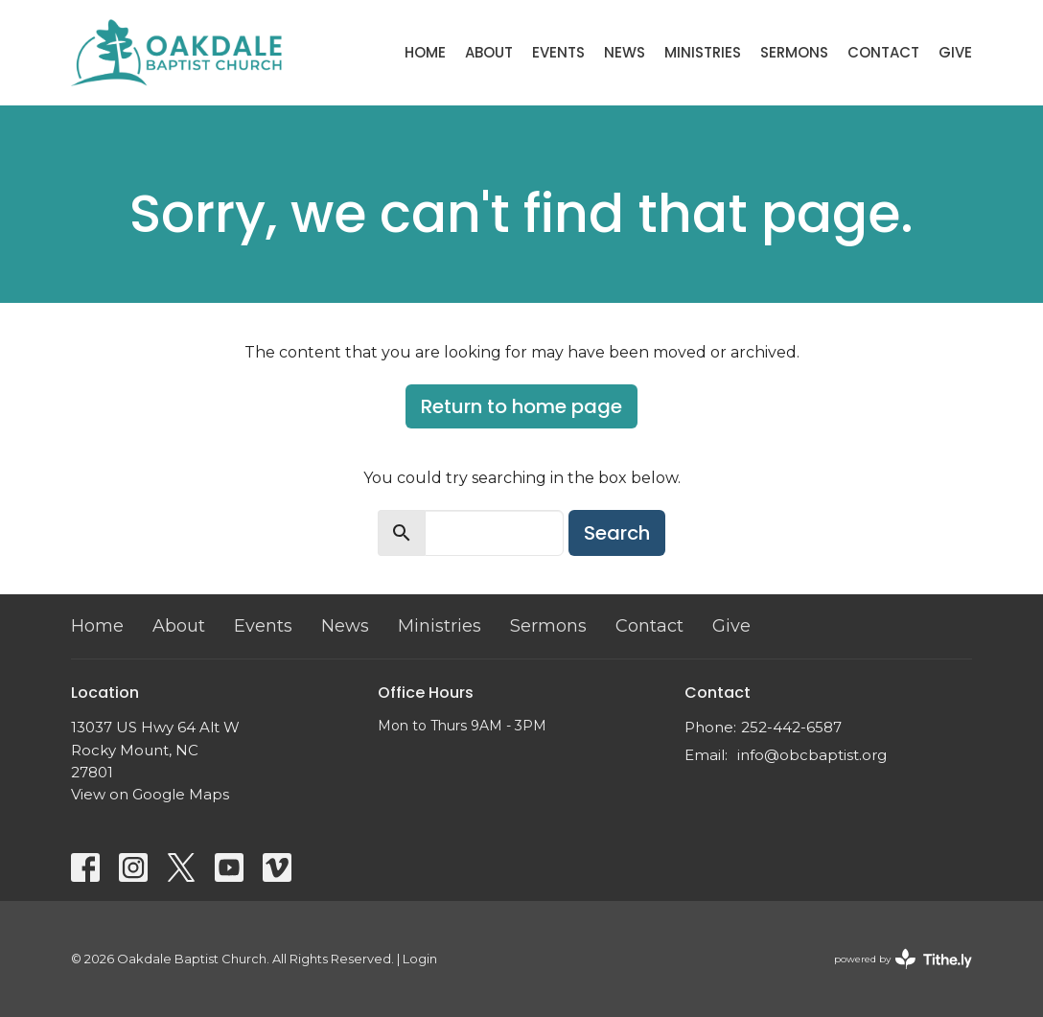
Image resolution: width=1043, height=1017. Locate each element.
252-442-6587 (791, 727)
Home (425, 52)
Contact (883, 52)
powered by (903, 959)
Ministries (702, 52)
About (489, 52)
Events (558, 52)
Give (955, 52)
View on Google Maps (150, 794)
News (624, 52)
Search (617, 533)
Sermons (794, 52)
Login (420, 959)
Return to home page (521, 406)
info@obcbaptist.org (812, 755)
